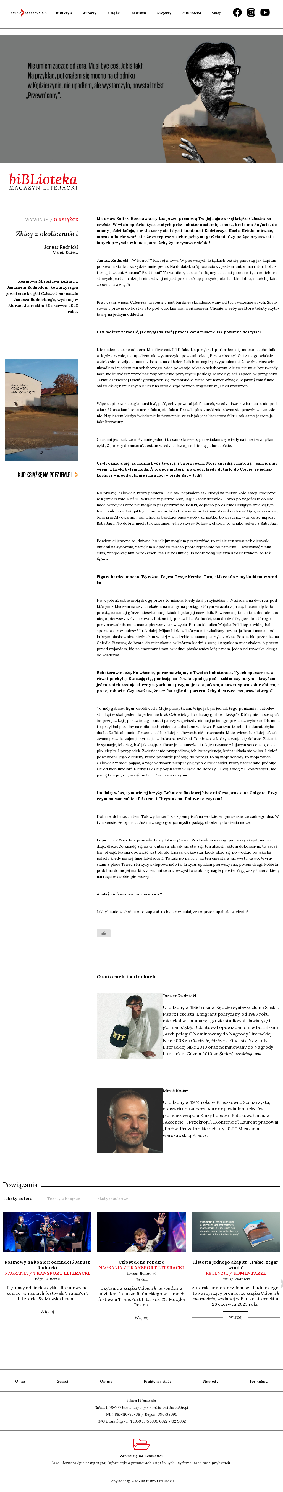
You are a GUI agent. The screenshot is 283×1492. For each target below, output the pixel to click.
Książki (114, 12)
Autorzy (90, 12)
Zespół (63, 1381)
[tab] (18, 1198)
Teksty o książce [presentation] (63, 1198)
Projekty (164, 12)
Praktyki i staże (158, 1381)
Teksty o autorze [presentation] (112, 1198)
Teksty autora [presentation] (18, 1198)
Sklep (216, 12)
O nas (20, 1381)
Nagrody (210, 1381)
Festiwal (139, 12)
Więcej (47, 1311)
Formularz (259, 1381)
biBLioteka (191, 12)
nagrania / (47, 1273)
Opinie (106, 1381)
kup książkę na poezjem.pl (45, 475)
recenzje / (236, 1273)
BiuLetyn (64, 12)
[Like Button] (104, 933)
